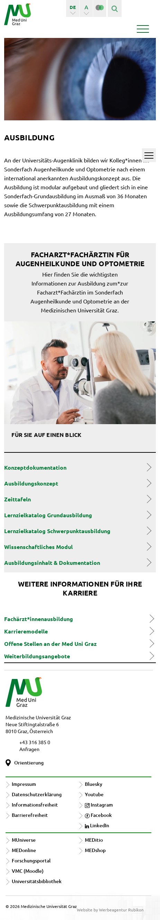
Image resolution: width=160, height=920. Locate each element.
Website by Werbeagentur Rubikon (110, 909)
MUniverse (24, 840)
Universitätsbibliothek (37, 881)
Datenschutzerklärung (37, 794)
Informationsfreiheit (35, 804)
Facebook (98, 815)
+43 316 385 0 (34, 742)
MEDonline (24, 850)
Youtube (94, 794)
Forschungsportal (31, 860)
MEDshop (95, 850)
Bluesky (93, 784)
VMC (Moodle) (28, 871)
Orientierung (29, 762)
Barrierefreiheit (30, 815)
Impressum (24, 784)
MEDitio (94, 840)
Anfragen (29, 749)
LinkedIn (97, 825)
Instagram (99, 804)
